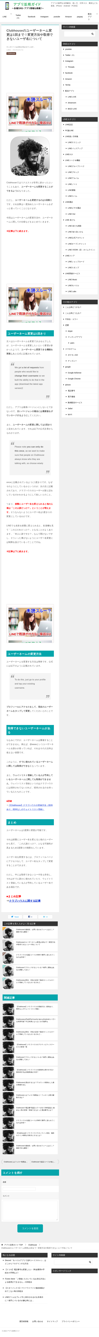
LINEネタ (69, 154)
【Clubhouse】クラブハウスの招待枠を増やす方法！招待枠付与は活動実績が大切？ (35, 1071)
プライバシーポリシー (71, 1321)
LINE (5, 17)
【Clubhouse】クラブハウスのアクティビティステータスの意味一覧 (35, 1046)
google (68, 367)
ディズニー (72, 361)
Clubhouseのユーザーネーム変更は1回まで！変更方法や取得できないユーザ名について (35, 943)
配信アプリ (90, 16)
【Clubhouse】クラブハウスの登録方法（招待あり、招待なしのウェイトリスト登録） (35, 1008)
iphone (68, 385)
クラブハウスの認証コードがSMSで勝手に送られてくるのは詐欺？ (35, 956)
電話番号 (71, 391)
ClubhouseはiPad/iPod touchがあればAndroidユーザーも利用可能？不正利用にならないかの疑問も (36, 1020)
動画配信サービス (75, 403)
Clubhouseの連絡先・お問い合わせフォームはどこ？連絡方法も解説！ (35, 931)
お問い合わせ (37, 1321)
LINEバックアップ (75, 148)
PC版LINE (69, 130)
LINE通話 (69, 202)
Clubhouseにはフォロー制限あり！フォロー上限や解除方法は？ (35, 1096)
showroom (72, 103)
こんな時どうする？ (73, 307)
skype (70, 331)
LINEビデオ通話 (74, 208)
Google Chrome (74, 379)
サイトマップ (52, 1321)
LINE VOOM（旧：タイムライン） (82, 250)
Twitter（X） (18, 16)
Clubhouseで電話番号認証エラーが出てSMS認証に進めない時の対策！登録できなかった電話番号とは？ (35, 1109)
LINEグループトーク (76, 166)
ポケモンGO (73, 355)
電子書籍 (71, 397)
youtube (57, 17)
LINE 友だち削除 (74, 226)
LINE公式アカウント (76, 238)
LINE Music (72, 280)
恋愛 (67, 325)
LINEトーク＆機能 (72, 160)
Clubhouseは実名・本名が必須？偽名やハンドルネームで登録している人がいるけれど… (35, 981)
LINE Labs (72, 291)
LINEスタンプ (73, 268)
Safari (70, 408)
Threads (71, 67)
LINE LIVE (72, 97)
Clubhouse (11, 53)
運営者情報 (23, 1321)
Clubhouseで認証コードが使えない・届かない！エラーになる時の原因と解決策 (45, 1162)
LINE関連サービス (72, 273)
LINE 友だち (70, 220)
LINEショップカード (76, 262)
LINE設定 (69, 125)
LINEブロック (73, 172)
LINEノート (72, 184)
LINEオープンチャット (77, 244)
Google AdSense (74, 373)
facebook (31, 17)
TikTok (67, 85)
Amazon (68, 17)
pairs (72, 343)
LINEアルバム (73, 178)
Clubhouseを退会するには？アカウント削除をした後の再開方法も (35, 1084)
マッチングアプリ (75, 337)
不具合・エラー (71, 319)
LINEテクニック (74, 142)
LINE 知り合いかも (75, 232)
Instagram (44, 17)
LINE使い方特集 (71, 136)
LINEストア (70, 256)
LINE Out (71, 214)
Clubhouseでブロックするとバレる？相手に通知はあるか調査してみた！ (35, 969)
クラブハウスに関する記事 (25, 900)
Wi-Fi (70, 415)
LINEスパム (72, 196)
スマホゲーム (70, 349)
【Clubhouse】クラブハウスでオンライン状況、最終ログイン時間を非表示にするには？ (35, 1134)
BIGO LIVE (72, 109)
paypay (80, 17)
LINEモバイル (73, 285)
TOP (13, 1245)
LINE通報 (71, 190)
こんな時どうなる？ (73, 313)
